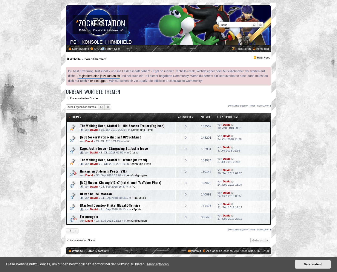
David (94, 129)
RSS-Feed (263, 57)
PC (128, 141)
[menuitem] (95, 49)
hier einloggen (97, 81)
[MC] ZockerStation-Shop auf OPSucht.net (110, 137)
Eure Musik (139, 198)
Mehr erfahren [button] (158, 264)
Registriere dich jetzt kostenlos (99, 76)
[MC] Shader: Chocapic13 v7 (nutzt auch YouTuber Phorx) (120, 182)
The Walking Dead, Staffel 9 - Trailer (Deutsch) (113, 159)
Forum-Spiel (112, 48)
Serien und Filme (142, 129)
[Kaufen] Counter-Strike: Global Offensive (110, 205)
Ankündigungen (137, 175)
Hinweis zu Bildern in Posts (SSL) (103, 171)
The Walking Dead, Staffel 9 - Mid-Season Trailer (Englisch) (122, 125)
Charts (134, 152)
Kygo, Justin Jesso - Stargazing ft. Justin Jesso (114, 148)
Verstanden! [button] (313, 264)
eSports (136, 209)
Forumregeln (89, 216)
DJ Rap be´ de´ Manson (96, 193)
